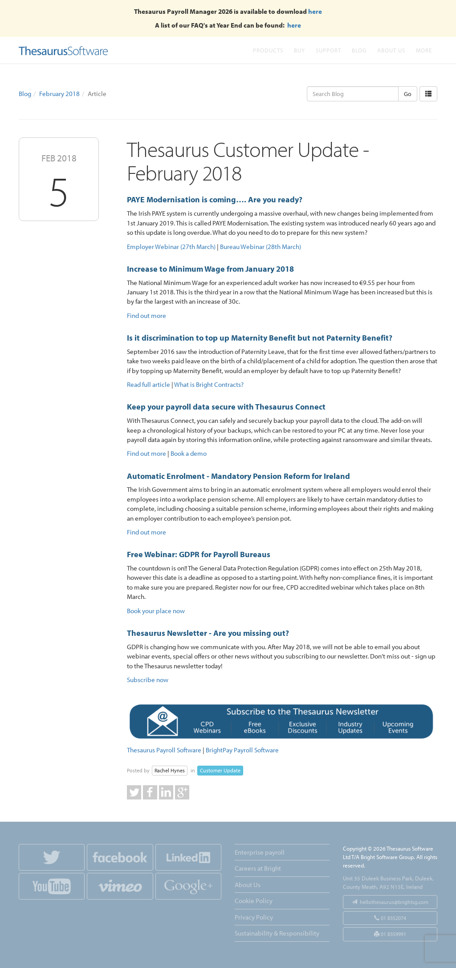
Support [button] (328, 50)
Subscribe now (147, 679)
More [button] (424, 50)
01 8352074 (390, 918)
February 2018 (59, 93)
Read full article (148, 384)
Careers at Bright (258, 868)
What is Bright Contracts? (209, 384)
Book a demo (189, 453)
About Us (391, 50)
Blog (359, 50)
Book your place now (156, 611)
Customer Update (220, 770)
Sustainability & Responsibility (277, 933)
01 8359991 (390, 934)
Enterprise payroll (260, 852)
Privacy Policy (254, 917)
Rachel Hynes (170, 770)
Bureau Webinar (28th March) (260, 246)
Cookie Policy (254, 900)
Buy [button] (299, 50)
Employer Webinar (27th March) (171, 246)
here (315, 11)
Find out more (146, 315)
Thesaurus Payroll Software (164, 750)
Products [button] (268, 50)
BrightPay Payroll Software (242, 750)
